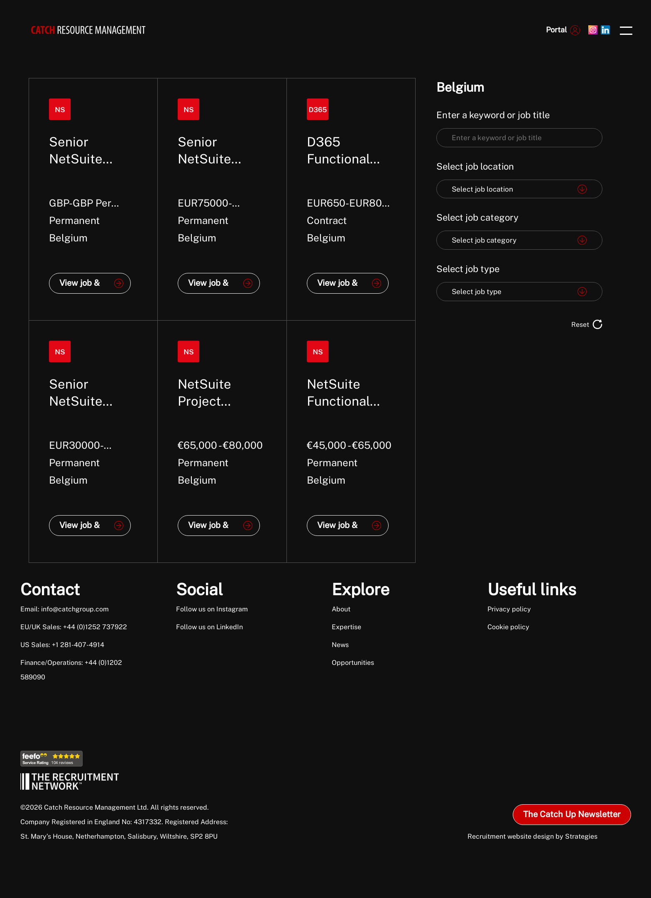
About (341, 609)
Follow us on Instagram (212, 609)
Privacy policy (509, 609)
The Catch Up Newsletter (572, 814)
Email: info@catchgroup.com (64, 609)
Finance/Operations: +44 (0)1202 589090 (71, 670)
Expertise (346, 627)
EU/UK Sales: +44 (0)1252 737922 (73, 627)
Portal (556, 29)
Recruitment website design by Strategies (532, 836)
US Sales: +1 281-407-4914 (62, 645)
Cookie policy (508, 627)
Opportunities (353, 663)
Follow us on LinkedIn (209, 627)
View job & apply (79, 286)
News (340, 645)
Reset (580, 325)
